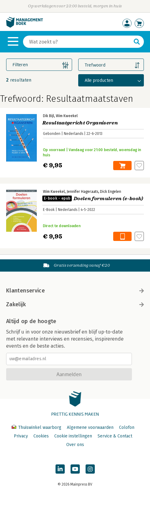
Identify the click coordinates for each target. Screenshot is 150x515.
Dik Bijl (48, 116)
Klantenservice (75, 290)
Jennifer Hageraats (82, 191)
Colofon (126, 427)
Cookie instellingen (73, 436)
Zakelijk (75, 304)
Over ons (75, 444)
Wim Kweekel (67, 116)
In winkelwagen (122, 165)
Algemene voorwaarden (90, 427)
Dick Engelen (110, 191)
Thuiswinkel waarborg (37, 427)
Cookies (41, 436)
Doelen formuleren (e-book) (93, 199)
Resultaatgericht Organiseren (80, 123)
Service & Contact (115, 436)
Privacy (21, 436)
